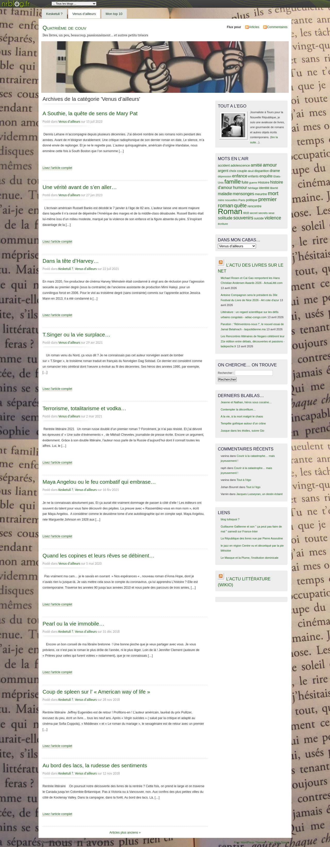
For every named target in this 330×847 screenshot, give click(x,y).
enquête (266, 176)
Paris (241, 200)
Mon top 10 (114, 14)
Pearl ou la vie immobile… (73, 624)
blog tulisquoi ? (230, 519)
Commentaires (277, 27)
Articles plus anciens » (125, 832)
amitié (256, 165)
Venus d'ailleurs (69, 121)
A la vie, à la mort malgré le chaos (242, 416)
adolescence (240, 165)
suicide (259, 218)
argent (223, 171)
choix (232, 171)
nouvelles (231, 200)
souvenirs (243, 217)
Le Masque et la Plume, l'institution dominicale (249, 557)
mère (221, 200)
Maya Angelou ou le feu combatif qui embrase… (99, 482)
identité (264, 188)
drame (275, 171)
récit (246, 213)
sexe (271, 213)
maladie (225, 194)
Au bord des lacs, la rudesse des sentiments (95, 765)
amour (270, 165)
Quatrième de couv (64, 27)
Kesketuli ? (54, 14)
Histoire (263, 182)
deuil (251, 170)
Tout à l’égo (244, 479)
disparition (261, 171)
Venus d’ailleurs (84, 14)
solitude (225, 218)
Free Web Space (278, 842)
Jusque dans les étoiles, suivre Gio (242, 430)
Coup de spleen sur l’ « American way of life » (96, 692)
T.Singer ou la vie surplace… (76, 335)
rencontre (254, 206)
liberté (274, 188)
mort (273, 193)
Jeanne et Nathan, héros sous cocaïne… (246, 402)
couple (242, 171)
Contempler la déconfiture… (238, 409)
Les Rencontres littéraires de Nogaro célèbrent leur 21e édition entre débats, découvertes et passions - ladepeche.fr (253, 341)
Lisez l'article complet (57, 168)
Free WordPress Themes (249, 842)
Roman (230, 211)
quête (240, 205)
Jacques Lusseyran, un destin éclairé (259, 494)
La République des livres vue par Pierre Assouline (252, 538)
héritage (253, 188)
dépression (224, 176)
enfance (239, 176)
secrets (263, 213)
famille (233, 181)
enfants (253, 176)
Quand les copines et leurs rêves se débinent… (98, 555)
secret (254, 213)
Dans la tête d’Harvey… (71, 261)
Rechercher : (226, 372)
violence (273, 217)
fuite (245, 182)
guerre (253, 182)
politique (252, 200)
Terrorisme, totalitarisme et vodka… (84, 408)
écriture (223, 223)
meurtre (261, 194)
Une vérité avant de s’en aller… (80, 187)
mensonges (243, 193)
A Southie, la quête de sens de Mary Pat (90, 113)
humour (240, 187)
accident (224, 165)
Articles (254, 27)
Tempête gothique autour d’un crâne (243, 423)
